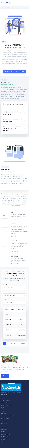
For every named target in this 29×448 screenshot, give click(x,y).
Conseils (3, 421)
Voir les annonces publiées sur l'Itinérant (14, 76)
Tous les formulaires (6, 400)
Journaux (5, 299)
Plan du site (4, 429)
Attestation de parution (7, 405)
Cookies (3, 439)
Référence (5, 284)
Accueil (2, 7)
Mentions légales (5, 434)
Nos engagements (5, 418)
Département (6, 292)
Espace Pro (4, 423)
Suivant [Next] (23, 343)
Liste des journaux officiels (7, 416)
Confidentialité (5, 436)
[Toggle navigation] (27, 2)
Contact (3, 431)
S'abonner (5, 375)
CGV (2, 442)
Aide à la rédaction (5, 402)
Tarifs (2, 407)
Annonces (3, 413)
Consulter (14, 223)
